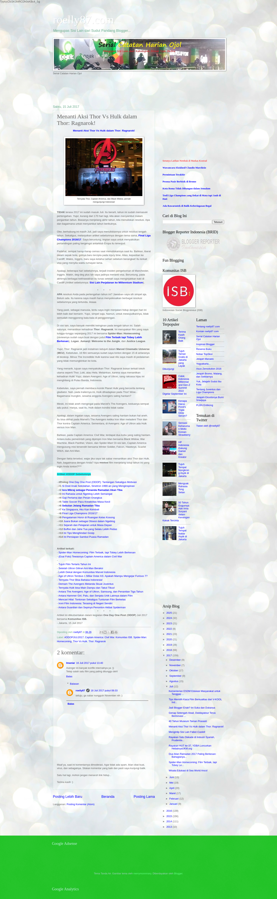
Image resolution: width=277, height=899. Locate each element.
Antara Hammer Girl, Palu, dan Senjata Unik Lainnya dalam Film (95, 595)
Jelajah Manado (205, 358)
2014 (169, 821)
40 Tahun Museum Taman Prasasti (188, 721)
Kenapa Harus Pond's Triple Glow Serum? (182, 408)
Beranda (107, 797)
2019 (169, 644)
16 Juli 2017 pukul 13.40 (89, 662)
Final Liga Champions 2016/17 (79, 513)
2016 (169, 810)
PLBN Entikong (204, 405)
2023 (169, 623)
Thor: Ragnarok (97, 641)
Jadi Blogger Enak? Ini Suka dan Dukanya (192, 707)
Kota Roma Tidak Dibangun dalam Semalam (186, 188)
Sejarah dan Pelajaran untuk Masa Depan (88, 525)
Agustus (174, 681)
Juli (171, 686)
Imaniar (70, 662)
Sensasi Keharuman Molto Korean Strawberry (184, 428)
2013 (169, 826)
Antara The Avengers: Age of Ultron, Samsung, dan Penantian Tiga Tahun (100, 591)
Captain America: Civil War (99, 637)
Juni (171, 777)
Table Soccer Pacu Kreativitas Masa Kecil (86, 501)
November (175, 665)
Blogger (178, 873)
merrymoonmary (142, 873)
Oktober (174, 670)
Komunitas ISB (124, 637)
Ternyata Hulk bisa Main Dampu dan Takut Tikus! (86, 587)
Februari (174, 798)
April (172, 788)
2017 (169, 655)
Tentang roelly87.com (208, 326)
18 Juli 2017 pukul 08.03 (104, 690)
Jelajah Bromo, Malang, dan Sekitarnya (209, 375)
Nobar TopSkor (204, 354)
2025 (169, 612)
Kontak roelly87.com (207, 331)
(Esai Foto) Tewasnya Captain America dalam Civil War (90, 556)
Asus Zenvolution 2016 (208, 368)
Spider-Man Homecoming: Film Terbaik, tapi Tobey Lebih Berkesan (96, 552)
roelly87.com (83, 19)
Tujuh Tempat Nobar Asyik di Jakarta (182, 533)
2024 (169, 618)
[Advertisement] (123, 89)
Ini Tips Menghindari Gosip (79, 533)
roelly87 (80, 690)
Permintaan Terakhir (174, 174)
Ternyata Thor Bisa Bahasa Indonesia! (80, 579)
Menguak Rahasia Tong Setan (183, 488)
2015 (169, 816)
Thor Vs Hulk (80, 641)
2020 (169, 639)
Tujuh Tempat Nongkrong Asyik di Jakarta (183, 470)
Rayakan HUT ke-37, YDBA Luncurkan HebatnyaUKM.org (190, 747)
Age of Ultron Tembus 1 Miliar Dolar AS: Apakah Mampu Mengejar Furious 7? (103, 576)
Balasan (74, 683)
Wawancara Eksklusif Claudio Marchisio (184, 167)
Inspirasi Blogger (205, 344)
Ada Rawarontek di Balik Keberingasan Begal (187, 206)
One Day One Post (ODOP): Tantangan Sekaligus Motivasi (103, 482)
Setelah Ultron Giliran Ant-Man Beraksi (80, 568)
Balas (69, 676)
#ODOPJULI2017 (74, 637)
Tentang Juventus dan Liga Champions (208, 391)
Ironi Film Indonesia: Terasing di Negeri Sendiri (85, 603)
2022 (169, 628)
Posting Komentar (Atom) (81, 804)
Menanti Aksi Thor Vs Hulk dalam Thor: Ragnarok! (104, 130)
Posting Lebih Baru (67, 797)
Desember (175, 659)
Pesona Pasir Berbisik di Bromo (179, 181)
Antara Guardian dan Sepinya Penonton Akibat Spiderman (92, 607)
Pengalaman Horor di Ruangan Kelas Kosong (88, 517)
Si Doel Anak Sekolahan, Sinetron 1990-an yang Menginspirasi (98, 485)
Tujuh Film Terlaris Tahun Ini (75, 564)
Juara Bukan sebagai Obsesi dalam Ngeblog (89, 521)
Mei (171, 782)
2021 (169, 634)
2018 (169, 650)
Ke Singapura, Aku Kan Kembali (80, 509)
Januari (173, 803)
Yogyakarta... (203, 363)
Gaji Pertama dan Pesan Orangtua (82, 497)
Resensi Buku (203, 349)
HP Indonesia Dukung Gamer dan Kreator (183, 449)
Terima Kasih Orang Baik (182, 336)
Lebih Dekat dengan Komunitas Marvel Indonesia (86, 572)
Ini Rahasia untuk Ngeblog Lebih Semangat (87, 493)
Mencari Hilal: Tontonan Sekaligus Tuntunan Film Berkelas (92, 599)
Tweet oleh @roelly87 (208, 425)
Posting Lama (144, 797)
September (175, 675)
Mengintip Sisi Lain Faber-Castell (187, 731)
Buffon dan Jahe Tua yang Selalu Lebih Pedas (90, 529)
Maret (172, 793)
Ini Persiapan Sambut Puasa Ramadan (86, 536)
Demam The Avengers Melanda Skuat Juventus (85, 583)
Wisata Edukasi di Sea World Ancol (188, 770)
